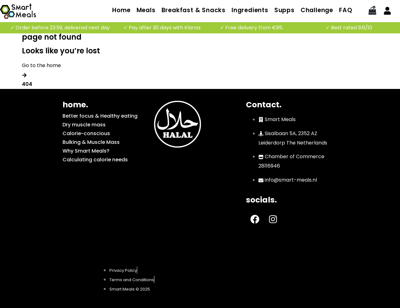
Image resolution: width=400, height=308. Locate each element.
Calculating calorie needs (95, 159)
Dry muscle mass (84, 124)
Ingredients (250, 10)
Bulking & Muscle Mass (91, 142)
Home (121, 10)
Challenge (317, 10)
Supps (284, 10)
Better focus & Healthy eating (100, 116)
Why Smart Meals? (85, 150)
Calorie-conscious (86, 133)
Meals (146, 10)
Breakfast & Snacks (194, 10)
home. (75, 104)
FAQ (345, 10)
